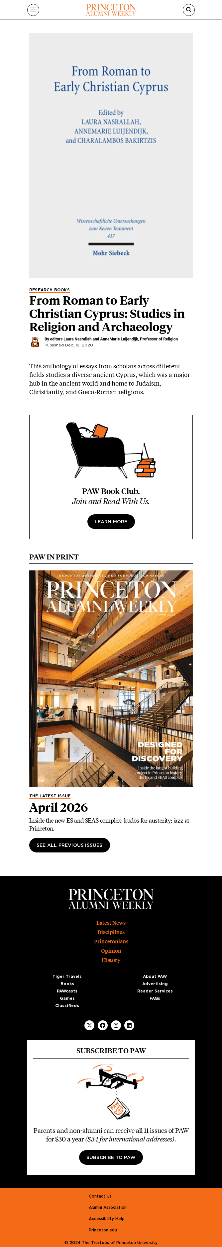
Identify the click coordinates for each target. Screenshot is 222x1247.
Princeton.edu (103, 1230)
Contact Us (100, 1196)
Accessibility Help (107, 1219)
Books (67, 984)
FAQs (155, 998)
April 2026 (58, 807)
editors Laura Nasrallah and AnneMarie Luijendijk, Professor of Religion (114, 339)
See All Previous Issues (70, 845)
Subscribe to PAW (111, 1157)
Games (67, 998)
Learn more (111, 522)
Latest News (111, 923)
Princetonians (111, 941)
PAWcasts (67, 991)
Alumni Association (108, 1208)
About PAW (155, 977)
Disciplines (111, 932)
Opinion (111, 951)
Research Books (49, 290)
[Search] (189, 10)
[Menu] (33, 10)
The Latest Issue (49, 796)
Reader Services (155, 991)
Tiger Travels (67, 977)
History (111, 960)
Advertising (155, 984)
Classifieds (67, 1006)
